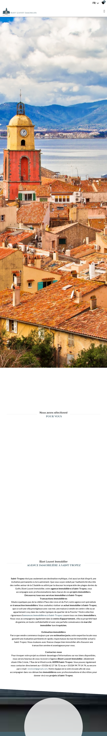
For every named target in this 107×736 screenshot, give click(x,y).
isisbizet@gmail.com (38, 668)
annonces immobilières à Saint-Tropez (42, 615)
